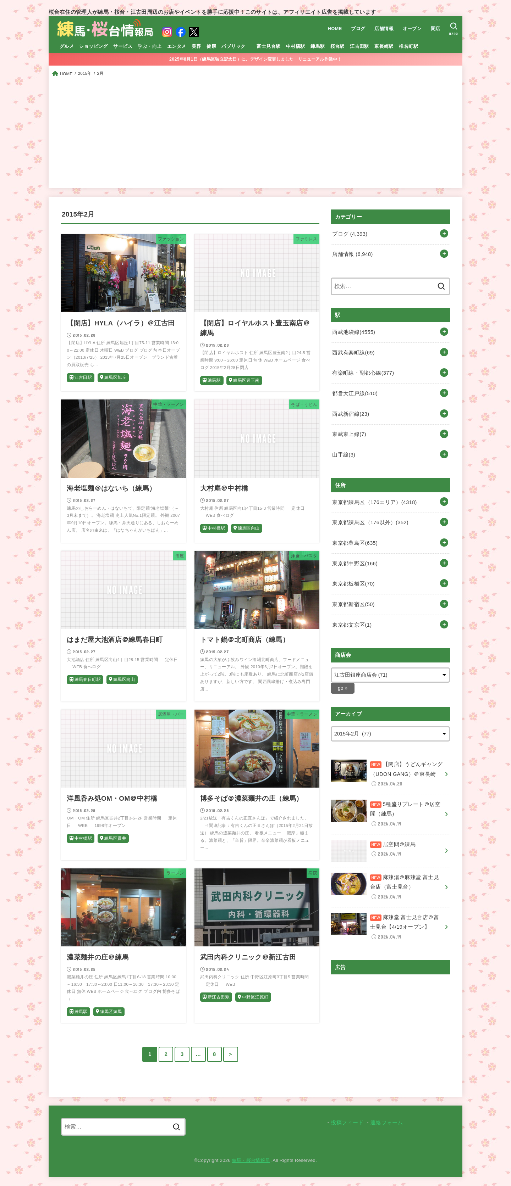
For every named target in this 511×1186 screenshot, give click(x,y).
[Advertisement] (255, 131)
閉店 (435, 28)
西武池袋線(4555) (353, 332)
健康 (211, 46)
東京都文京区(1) (352, 624)
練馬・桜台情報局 (251, 1160)
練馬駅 (318, 46)
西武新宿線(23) (350, 413)
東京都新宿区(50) (353, 603)
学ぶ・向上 (149, 46)
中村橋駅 (295, 46)
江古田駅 (359, 46)
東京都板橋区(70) (353, 583)
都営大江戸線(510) (355, 393)
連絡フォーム (386, 1122)
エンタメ (176, 46)
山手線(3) (343, 454)
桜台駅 (337, 46)
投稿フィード (347, 1122)
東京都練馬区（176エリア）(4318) (374, 501)
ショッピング (93, 46)
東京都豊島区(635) (355, 542)
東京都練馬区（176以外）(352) (370, 522)
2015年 (85, 73)
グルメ (67, 46)
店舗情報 (384, 28)
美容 (196, 46)
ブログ (358, 28)
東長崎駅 (384, 46)
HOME (335, 28)
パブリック (233, 46)
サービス (122, 46)
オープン (412, 28)
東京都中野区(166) (355, 563)
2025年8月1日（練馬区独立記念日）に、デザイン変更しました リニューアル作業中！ (255, 59)
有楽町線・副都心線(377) (363, 373)
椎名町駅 (408, 46)
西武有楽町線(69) (353, 352)
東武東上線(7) (349, 434)
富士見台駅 (268, 46)
